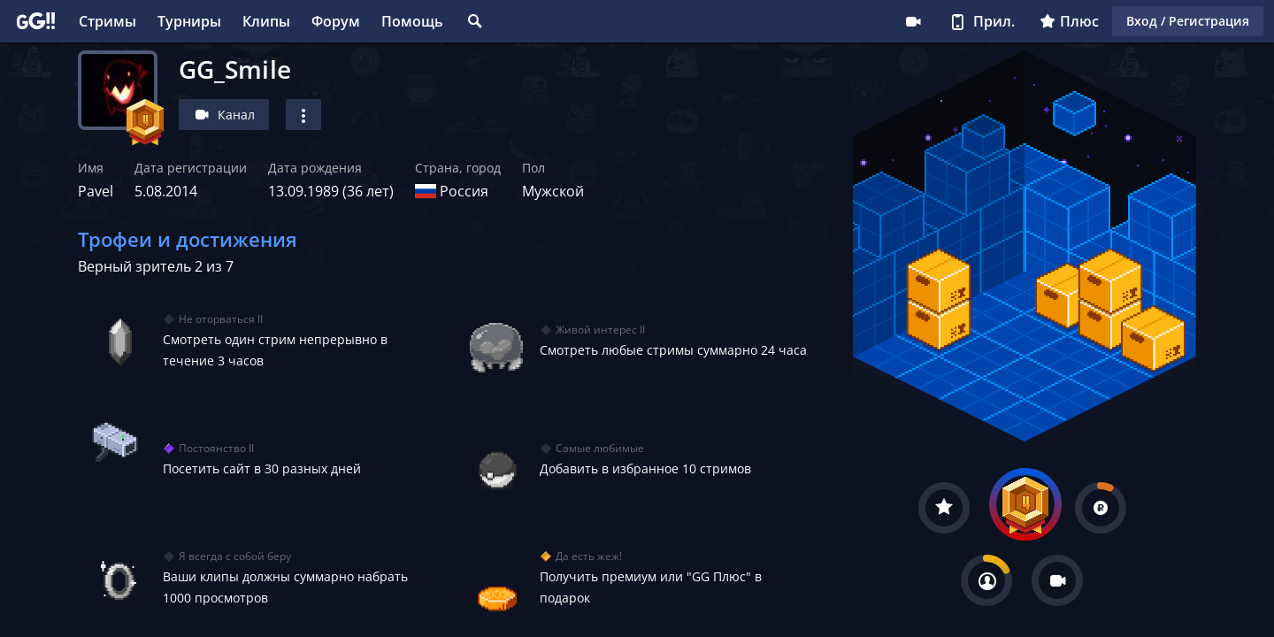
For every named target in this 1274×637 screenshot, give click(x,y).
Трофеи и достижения (187, 239)
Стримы (107, 21)
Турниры (189, 21)
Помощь (412, 21)
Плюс (1069, 21)
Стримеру (913, 21)
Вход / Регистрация (1187, 20)
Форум (335, 21)
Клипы (266, 21)
